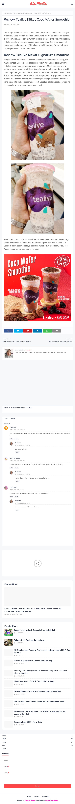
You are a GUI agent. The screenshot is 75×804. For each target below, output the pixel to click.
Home (29, 796)
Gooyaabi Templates (51, 800)
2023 (38, 739)
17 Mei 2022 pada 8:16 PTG (22, 445)
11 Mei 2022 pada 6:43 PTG (17, 430)
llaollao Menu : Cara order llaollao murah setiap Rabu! (37, 691)
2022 (38, 742)
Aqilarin (7, 24)
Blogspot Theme (30, 800)
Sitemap (36, 796)
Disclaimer (45, 796)
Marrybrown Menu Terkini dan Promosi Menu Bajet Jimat (39, 701)
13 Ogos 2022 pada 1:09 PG (22, 503)
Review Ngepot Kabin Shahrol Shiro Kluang (33, 661)
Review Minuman (18, 13)
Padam (16, 438)
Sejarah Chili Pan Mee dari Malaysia (29, 640)
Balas (11, 438)
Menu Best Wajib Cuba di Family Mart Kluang (34, 681)
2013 (38, 749)
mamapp (13, 487)
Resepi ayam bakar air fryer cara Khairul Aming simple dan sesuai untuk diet (39, 712)
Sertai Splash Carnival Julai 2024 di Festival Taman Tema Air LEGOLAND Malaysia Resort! (32, 610)
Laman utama (8, 13)
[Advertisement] (37, 385)
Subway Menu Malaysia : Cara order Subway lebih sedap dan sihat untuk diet (40, 672)
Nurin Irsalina (15, 458)
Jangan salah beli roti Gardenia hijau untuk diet (34, 630)
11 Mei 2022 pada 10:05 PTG (17, 460)
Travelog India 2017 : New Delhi (28, 722)
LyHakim (13, 427)
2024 (38, 735)
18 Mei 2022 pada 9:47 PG (17, 489)
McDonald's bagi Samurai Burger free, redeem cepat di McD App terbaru (42, 651)
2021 (38, 745)
